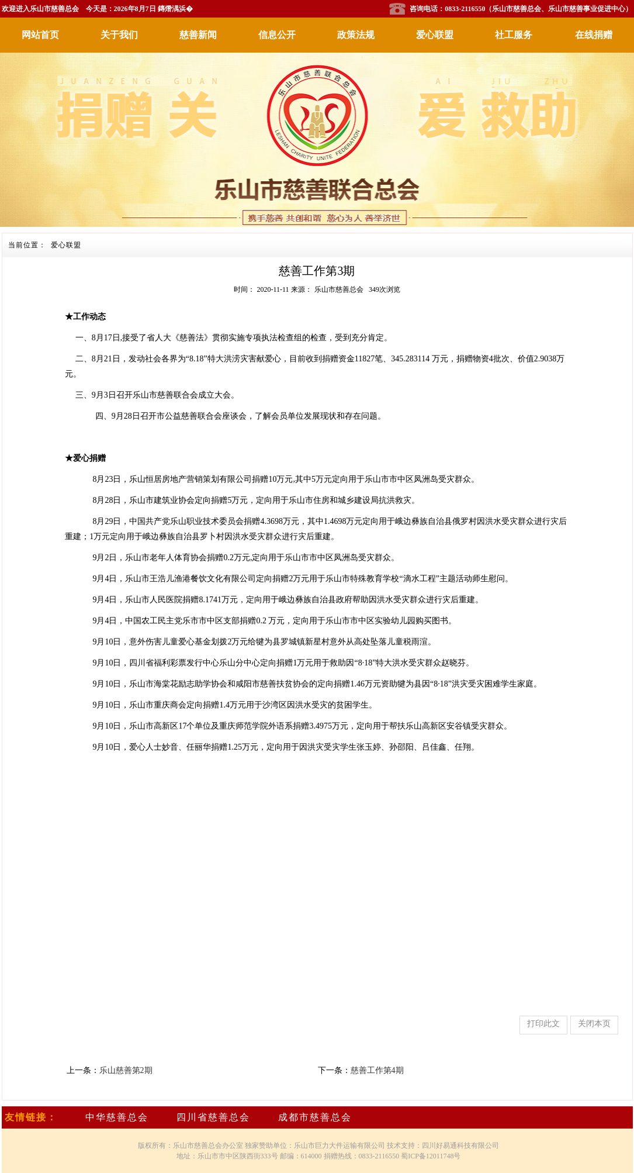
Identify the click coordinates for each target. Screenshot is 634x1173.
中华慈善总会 (116, 1117)
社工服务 (513, 35)
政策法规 (356, 35)
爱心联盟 (434, 35)
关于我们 (119, 35)
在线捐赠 (593, 35)
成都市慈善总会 (315, 1117)
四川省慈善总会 (213, 1117)
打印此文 (543, 1023)
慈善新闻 (198, 35)
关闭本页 (594, 1023)
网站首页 (40, 35)
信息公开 (277, 35)
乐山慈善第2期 (126, 1070)
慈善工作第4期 (377, 1070)
